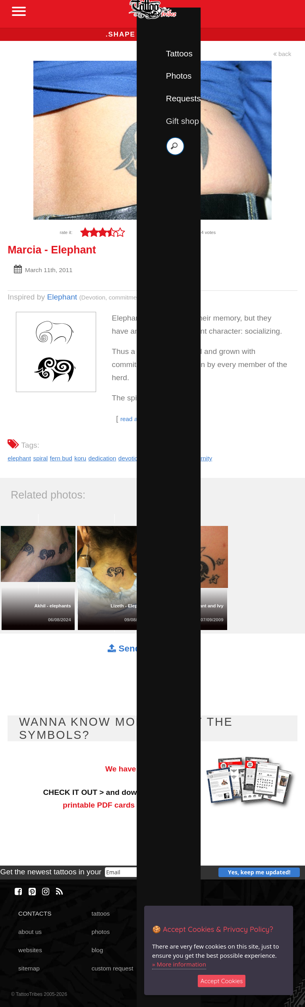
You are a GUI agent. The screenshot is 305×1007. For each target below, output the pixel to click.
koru (80, 458)
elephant (19, 458)
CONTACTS (34, 913)
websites (30, 950)
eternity (202, 458)
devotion (129, 458)
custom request (112, 968)
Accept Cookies (222, 981)
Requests (183, 98)
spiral (40, 458)
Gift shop (182, 121)
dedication (102, 458)
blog (97, 950)
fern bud (61, 458)
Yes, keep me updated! (259, 872)
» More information (179, 964)
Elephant (62, 297)
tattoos (100, 913)
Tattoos (179, 53)
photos (100, 931)
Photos (179, 75)
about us (30, 931)
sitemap (29, 968)
